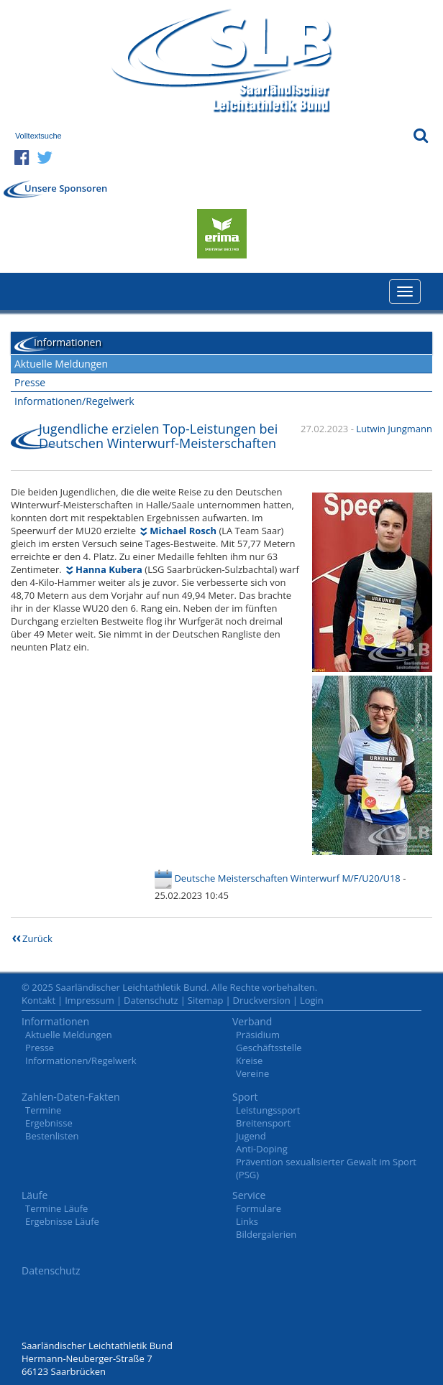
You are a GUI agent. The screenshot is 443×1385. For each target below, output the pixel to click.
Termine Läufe (56, 1208)
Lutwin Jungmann (394, 428)
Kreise (249, 1060)
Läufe (34, 1195)
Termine (43, 1110)
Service (248, 1195)
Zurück (37, 938)
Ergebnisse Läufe (62, 1221)
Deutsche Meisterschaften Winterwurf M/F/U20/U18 (287, 878)
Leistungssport (268, 1110)
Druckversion (262, 1000)
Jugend (251, 1135)
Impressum (89, 1000)
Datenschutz (151, 1000)
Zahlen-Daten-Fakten (71, 1097)
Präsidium (258, 1034)
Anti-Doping (262, 1148)
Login (312, 1000)
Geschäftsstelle (269, 1047)
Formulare (258, 1208)
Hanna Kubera (109, 569)
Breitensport (263, 1122)
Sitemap (206, 1000)
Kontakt (38, 1000)
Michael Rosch (183, 530)
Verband (252, 1021)
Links (247, 1221)
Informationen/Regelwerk (74, 401)
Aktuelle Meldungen (61, 363)
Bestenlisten (51, 1135)
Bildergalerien (266, 1234)
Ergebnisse (49, 1122)
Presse (29, 382)
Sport (244, 1097)
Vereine (252, 1073)
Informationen (55, 1021)
